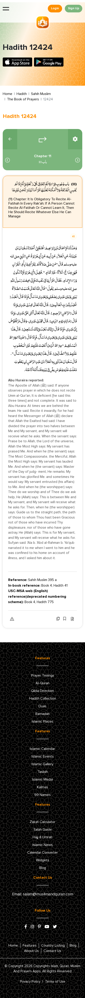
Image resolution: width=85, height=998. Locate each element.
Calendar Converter (42, 852)
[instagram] (32, 927)
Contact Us (52, 951)
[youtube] (47, 927)
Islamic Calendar (42, 749)
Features (29, 945)
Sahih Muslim (41, 94)
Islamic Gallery (42, 764)
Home (7, 94)
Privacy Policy (30, 981)
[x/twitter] (55, 927)
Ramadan (42, 714)
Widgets (42, 860)
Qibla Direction (42, 691)
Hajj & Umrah (42, 837)
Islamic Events (43, 756)
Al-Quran (42, 683)
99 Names (42, 795)
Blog (42, 868)
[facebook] (25, 927)
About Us (31, 951)
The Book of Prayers (23, 99)
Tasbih (43, 772)
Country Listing (53, 945)
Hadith (22, 94)
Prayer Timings (42, 675)
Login (55, 8)
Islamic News (42, 845)
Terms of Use (55, 981)
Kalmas (42, 787)
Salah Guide (43, 829)
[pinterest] (39, 927)
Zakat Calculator (42, 822)
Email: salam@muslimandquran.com (42, 894)
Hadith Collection (42, 698)
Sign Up (73, 8)
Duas (42, 706)
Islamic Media (42, 779)
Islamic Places (42, 721)
